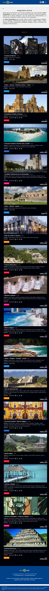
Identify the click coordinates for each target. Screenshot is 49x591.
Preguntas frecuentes (18, 579)
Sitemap (32, 578)
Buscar (24, 32)
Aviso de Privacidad (15, 578)
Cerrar (45, 587)
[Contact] (41, 2)
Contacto (8, 578)
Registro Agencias (38, 578)
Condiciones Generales (24, 578)
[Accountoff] (43, 2)
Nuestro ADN (26, 579)
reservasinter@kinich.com (30, 575)
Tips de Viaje (32, 579)
